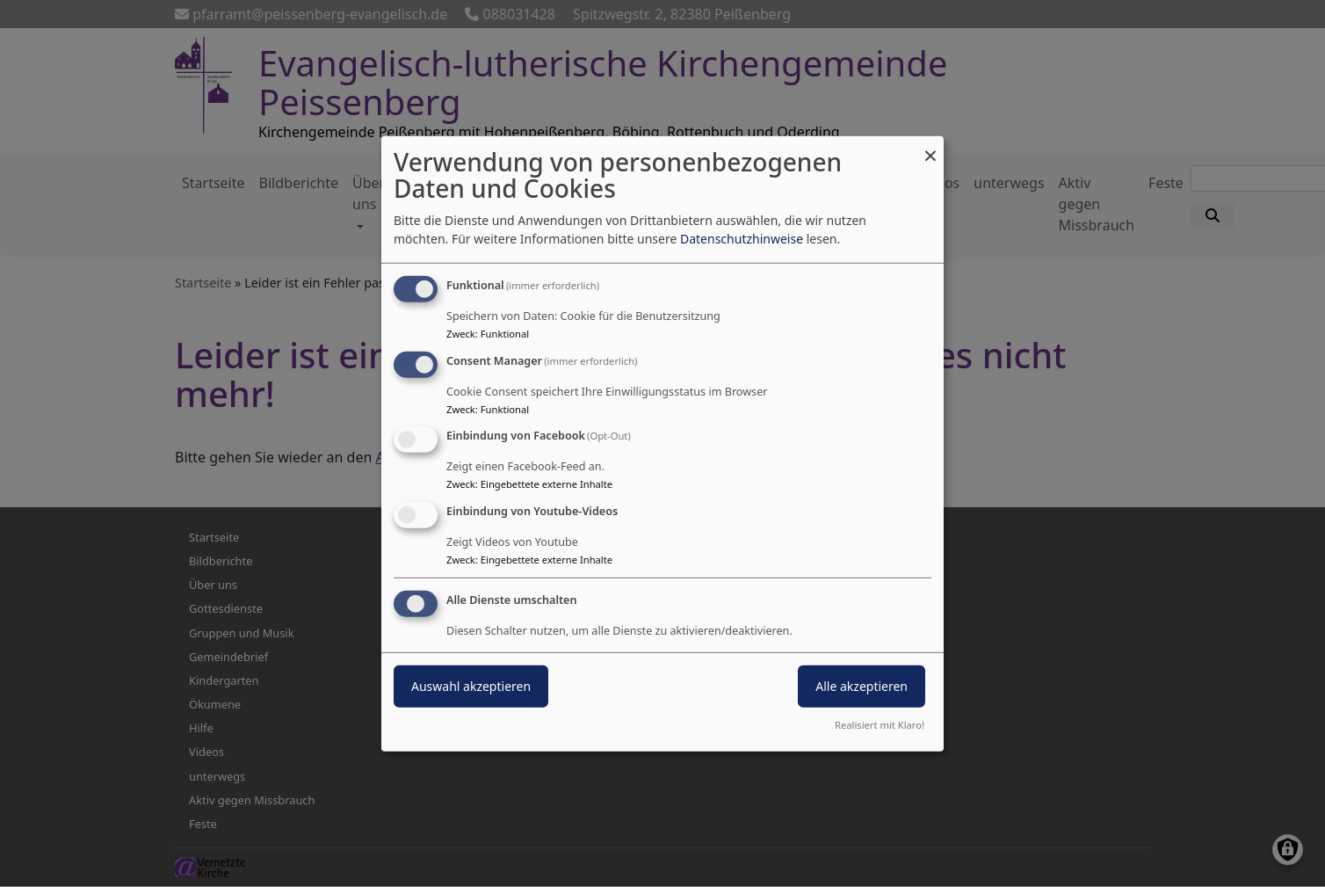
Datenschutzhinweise (741, 238)
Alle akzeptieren (861, 686)
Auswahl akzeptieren (471, 686)
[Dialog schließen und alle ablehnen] (930, 146)
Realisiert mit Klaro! (879, 724)
